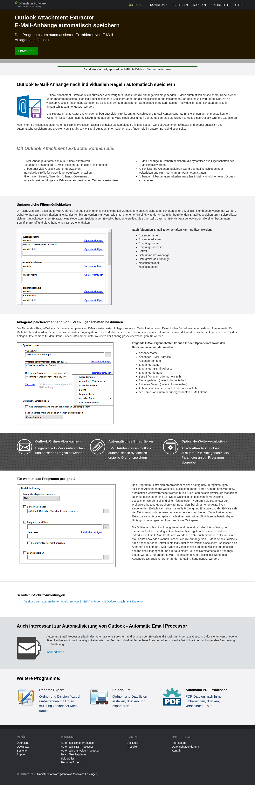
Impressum (179, 742)
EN (242, 4)
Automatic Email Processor (78, 742)
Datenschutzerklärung (185, 746)
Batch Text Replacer (73, 754)
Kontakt (176, 750)
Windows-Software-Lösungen (79, 774)
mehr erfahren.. (55, 652)
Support (199, 4)
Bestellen (180, 4)
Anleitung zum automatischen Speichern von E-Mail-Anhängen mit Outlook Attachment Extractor (83, 601)
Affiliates (133, 742)
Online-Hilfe (221, 4)
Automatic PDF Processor (77, 746)
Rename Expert (70, 762)
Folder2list (67, 758)
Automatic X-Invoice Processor (80, 750)
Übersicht (137, 4)
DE (236, 4)
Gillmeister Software (30, 5)
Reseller (133, 746)
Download (158, 4)
